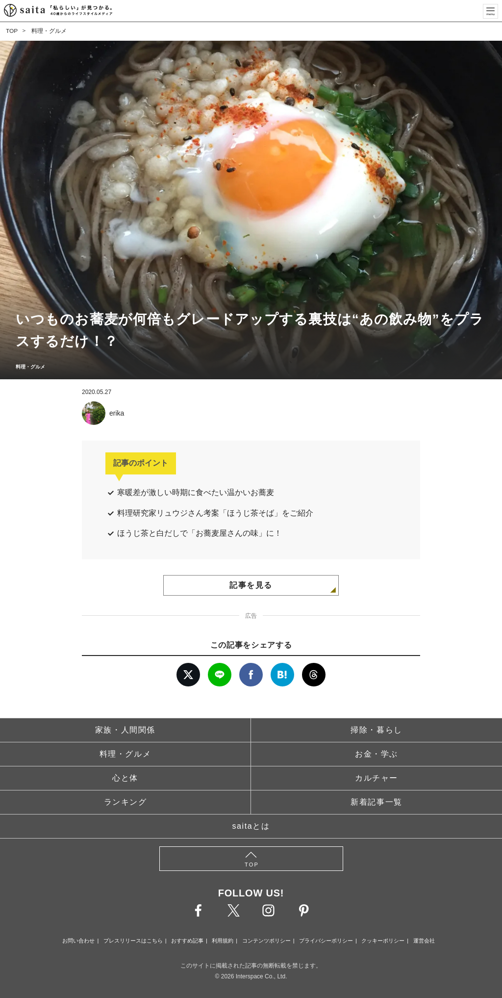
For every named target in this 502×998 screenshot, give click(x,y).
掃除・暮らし (376, 730)
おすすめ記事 (187, 941)
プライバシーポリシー (326, 941)
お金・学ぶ (376, 754)
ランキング (125, 802)
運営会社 (424, 941)
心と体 (125, 778)
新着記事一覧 (376, 802)
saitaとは (251, 826)
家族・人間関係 (125, 730)
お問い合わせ (78, 941)
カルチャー (376, 778)
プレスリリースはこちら (133, 941)
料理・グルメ (49, 30)
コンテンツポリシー (266, 941)
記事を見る (251, 585)
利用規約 (222, 941)
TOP (12, 30)
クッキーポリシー (382, 941)
